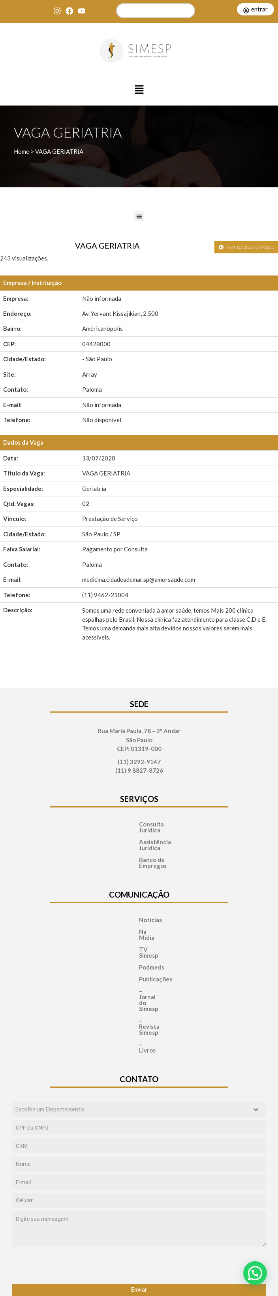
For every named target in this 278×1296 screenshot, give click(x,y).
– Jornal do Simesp (139, 961)
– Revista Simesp (137, 973)
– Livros (124, 985)
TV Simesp (128, 926)
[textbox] (131, 1044)
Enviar (139, 1224)
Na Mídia (126, 914)
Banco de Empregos (139, 848)
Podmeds (126, 938)
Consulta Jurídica (135, 824)
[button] (139, 90)
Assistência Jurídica (139, 836)
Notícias (125, 902)
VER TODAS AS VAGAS (246, 247)
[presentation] (139, 1200)
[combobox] (139, 1044)
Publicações (130, 950)
